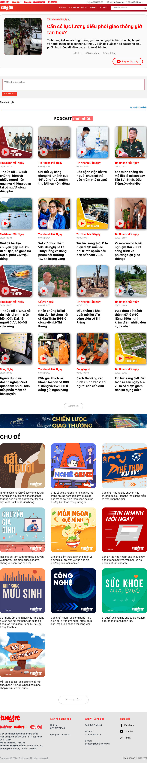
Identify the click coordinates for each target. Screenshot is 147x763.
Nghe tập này (127, 61)
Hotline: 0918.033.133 (95, 2)
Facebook (129, 725)
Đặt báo (109, 2)
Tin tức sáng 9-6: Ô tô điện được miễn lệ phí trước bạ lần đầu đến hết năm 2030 (92, 249)
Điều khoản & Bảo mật (135, 758)
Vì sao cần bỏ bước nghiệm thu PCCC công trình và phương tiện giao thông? (129, 251)
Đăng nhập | (132, 2)
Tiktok (127, 737)
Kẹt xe (78, 53)
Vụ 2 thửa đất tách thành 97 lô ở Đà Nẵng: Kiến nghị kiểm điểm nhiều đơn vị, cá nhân (130, 318)
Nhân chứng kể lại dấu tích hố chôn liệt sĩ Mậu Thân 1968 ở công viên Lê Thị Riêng (53, 318)
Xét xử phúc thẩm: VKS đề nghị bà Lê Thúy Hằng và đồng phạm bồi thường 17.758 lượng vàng (52, 251)
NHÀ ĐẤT (93, 8)
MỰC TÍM (62, 8)
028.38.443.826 (93, 734)
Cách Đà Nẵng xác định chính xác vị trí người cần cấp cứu (91, 382)
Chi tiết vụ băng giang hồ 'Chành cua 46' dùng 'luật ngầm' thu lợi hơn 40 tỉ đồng (54, 177)
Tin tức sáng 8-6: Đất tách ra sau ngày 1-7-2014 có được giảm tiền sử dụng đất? (130, 384)
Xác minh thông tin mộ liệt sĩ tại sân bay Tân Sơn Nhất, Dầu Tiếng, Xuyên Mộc (130, 177)
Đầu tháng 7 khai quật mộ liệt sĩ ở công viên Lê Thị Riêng (89, 316)
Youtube (128, 731)
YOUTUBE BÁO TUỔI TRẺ (78, 8)
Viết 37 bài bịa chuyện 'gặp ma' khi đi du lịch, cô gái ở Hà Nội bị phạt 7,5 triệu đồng (15, 251)
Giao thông (110, 53)
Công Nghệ (6, 369)
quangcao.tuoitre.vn (60, 734)
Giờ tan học (93, 53)
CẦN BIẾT (104, 8)
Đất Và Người (46, 301)
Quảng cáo (120, 2)
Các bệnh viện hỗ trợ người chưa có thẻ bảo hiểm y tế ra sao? (92, 176)
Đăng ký (140, 2)
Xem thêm (73, 405)
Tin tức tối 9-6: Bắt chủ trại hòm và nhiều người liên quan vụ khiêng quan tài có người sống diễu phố (15, 181)
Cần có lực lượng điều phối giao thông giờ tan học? (94, 29)
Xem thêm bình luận (138, 107)
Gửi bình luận (10, 94)
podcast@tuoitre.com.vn (97, 743)
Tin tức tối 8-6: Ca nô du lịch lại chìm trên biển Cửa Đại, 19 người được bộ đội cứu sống (15, 318)
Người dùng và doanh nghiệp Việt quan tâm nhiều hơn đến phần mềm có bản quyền (15, 386)
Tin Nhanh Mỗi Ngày (12, 162)
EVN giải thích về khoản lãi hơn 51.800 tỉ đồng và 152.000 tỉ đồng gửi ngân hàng (53, 384)
